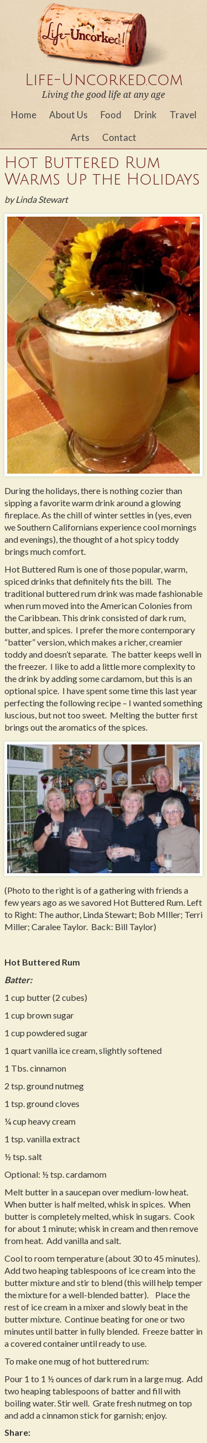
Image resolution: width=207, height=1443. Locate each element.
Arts (80, 137)
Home (23, 114)
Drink (145, 114)
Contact (119, 137)
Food (110, 114)
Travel (183, 114)
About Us (68, 114)
